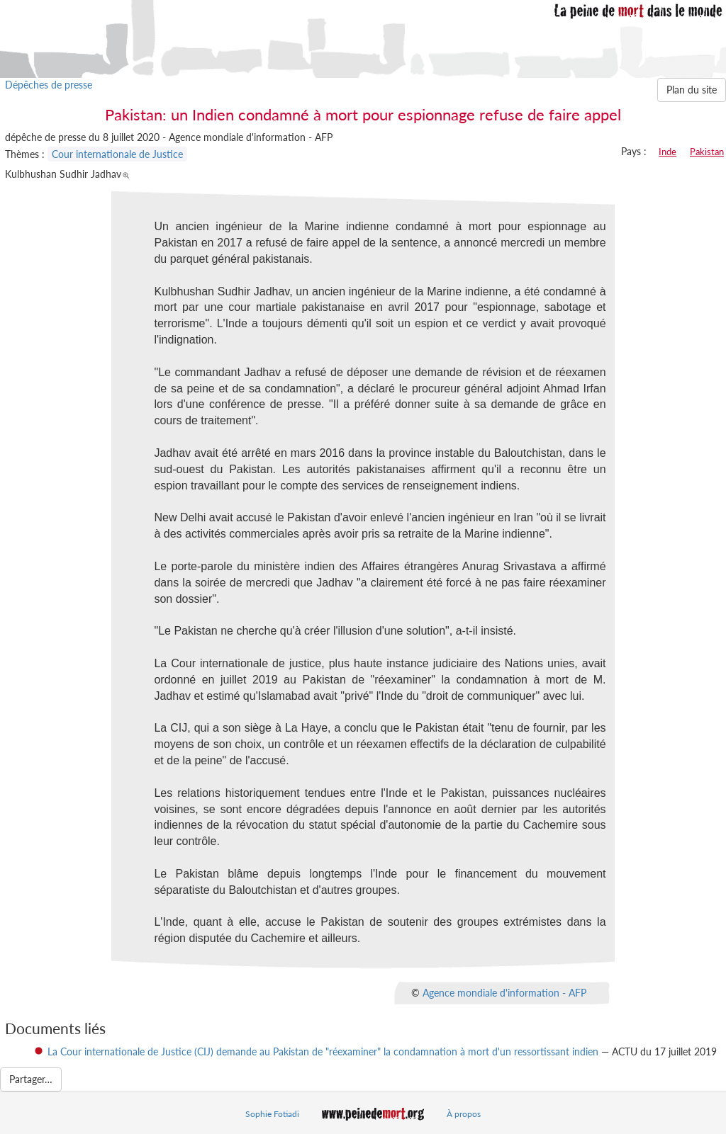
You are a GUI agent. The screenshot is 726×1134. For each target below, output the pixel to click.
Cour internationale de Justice (117, 154)
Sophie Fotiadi (272, 1114)
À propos (464, 1114)
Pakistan (707, 151)
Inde (667, 151)
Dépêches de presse (48, 85)
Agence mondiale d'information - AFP (504, 993)
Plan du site (691, 90)
